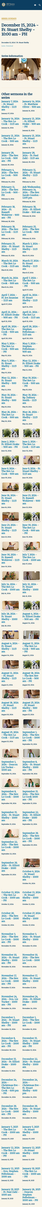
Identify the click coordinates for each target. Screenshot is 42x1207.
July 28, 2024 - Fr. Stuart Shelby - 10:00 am (9, 617)
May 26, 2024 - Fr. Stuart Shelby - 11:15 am (30, 416)
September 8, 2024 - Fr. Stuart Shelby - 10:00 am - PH (31, 730)
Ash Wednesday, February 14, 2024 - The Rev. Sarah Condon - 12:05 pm (31, 192)
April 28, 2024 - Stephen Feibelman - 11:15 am (30, 330)
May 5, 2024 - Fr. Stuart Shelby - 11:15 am (8, 364)
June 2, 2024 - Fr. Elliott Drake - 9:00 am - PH (10, 444)
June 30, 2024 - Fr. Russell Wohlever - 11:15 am (10, 558)
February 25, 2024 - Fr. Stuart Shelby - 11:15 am (10, 247)
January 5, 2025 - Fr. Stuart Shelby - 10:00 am (30, 1069)
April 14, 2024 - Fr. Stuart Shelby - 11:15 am (30, 299)
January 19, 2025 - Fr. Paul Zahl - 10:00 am (10, 1131)
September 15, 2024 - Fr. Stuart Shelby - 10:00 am (10, 772)
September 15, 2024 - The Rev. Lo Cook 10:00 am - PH (30, 751)
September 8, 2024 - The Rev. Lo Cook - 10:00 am (10, 751)
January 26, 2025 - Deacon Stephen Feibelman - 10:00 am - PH (31, 1133)
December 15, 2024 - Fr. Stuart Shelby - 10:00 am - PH (31, 980)
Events (21, 1184)
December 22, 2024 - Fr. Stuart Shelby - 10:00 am (31, 1001)
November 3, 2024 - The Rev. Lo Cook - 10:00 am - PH (10, 876)
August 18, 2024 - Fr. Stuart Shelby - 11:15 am (9, 689)
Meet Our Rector (21, 1178)
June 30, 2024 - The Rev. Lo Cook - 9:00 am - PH (30, 529)
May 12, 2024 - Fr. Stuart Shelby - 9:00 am (9, 381)
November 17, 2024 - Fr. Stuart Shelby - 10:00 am (31, 918)
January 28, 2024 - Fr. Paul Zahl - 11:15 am (30, 155)
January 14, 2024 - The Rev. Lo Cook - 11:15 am (10, 121)
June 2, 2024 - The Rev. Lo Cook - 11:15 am (31, 444)
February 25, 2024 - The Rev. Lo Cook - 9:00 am (30, 230)
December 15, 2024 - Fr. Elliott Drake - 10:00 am (10, 1001)
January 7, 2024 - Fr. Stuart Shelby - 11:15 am (9, 105)
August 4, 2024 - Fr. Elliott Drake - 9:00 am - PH (31, 616)
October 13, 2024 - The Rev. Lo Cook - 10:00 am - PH (10, 835)
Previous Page (9, 1151)
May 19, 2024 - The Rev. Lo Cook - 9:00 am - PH (30, 381)
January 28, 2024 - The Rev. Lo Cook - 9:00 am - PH (9, 156)
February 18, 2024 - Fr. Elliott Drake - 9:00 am (31, 209)
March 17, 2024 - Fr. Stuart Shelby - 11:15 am (31, 264)
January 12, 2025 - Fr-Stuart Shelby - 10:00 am (31, 1090)
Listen (3, 46)
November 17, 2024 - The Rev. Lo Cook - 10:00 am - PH (10, 918)
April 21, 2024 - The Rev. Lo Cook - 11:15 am (31, 315)
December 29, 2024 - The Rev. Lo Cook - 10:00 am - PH (10, 1048)
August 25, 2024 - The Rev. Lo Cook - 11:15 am (10, 709)
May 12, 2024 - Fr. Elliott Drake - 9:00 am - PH (31, 363)
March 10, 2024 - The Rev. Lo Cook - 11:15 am (10, 263)
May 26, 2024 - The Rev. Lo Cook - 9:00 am (9, 415)
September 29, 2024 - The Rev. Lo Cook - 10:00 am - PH (31, 793)
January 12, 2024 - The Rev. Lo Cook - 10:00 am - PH (10, 1090)
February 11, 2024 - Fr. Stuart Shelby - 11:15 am (31, 173)
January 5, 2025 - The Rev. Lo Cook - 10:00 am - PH (10, 1069)
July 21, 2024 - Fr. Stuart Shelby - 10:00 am (30, 588)
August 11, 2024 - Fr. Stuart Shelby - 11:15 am (9, 659)
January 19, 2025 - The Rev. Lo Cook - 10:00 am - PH (31, 1111)
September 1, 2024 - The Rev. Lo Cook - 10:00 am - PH (31, 710)
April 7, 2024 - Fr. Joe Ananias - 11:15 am (9, 298)
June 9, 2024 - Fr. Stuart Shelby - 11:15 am (31, 471)
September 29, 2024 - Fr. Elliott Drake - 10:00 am (10, 814)
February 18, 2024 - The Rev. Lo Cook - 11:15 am (9, 230)
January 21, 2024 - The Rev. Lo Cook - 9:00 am (10, 138)
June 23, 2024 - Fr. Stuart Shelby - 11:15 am (9, 529)
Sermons (21, 1190)
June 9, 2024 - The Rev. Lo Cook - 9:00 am (9, 471)
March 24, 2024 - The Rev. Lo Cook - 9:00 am (9, 281)
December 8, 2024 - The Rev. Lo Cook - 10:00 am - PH (10, 980)
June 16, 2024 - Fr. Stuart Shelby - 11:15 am (9, 499)
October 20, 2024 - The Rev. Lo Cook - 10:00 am (10, 855)
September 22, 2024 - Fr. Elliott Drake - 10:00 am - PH (31, 772)
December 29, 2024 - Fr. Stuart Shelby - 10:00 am (31, 1048)
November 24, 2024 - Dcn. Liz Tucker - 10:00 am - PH (9, 939)
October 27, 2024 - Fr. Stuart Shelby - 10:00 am (31, 855)
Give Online (21, 1196)
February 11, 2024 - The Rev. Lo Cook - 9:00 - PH (10, 191)
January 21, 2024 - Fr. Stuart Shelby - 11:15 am (31, 139)
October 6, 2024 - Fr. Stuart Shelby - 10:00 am (31, 814)
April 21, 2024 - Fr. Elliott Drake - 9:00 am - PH (10, 315)
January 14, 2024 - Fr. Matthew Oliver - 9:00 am (31, 104)
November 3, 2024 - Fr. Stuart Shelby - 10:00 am (31, 876)
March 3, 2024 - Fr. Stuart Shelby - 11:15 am (31, 247)
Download (9, 46)
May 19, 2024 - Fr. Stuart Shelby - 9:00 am (9, 399)
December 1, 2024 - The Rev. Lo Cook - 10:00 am (31, 959)
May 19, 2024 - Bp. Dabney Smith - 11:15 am (30, 399)
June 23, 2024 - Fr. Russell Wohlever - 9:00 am (31, 499)
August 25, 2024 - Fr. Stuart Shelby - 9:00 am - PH (30, 689)
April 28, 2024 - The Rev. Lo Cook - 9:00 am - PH (9, 330)
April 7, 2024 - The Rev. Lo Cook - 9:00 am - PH (30, 282)
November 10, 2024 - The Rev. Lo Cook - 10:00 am (31, 897)
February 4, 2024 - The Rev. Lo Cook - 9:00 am (9, 173)
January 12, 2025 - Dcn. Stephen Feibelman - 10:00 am (10, 1111)
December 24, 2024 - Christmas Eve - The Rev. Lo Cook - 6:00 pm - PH (10, 1025)
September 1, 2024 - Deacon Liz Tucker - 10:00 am (9, 730)
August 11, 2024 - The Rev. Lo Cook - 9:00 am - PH (30, 638)
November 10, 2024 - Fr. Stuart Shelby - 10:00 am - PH (10, 897)
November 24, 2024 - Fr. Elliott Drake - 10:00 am (31, 939)
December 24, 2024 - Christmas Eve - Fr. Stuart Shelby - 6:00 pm (31, 1025)
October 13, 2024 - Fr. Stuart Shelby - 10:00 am (31, 835)
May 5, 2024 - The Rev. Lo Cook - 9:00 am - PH (9, 347)
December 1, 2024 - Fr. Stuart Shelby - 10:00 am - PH (10, 959)
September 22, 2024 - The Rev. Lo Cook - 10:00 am (10, 793)
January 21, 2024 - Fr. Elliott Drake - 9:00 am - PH (31, 122)
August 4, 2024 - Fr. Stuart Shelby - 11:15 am (10, 638)
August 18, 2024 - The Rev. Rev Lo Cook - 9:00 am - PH (30, 668)
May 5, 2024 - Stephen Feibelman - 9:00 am (29, 347)
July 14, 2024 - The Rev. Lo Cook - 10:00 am (10, 587)
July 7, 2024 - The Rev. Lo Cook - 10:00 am (31, 557)
